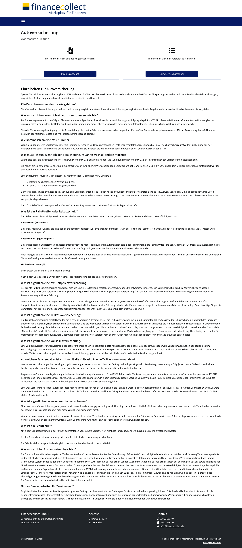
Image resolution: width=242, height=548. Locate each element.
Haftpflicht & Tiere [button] (80, 21)
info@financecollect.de (172, 526)
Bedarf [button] (118, 21)
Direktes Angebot (70, 74)
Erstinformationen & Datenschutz (177, 538)
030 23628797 (167, 519)
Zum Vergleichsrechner (172, 74)
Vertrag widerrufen (212, 542)
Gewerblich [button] (151, 21)
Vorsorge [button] (31, 21)
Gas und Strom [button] (194, 21)
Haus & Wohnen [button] (103, 21)
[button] (23, 22)
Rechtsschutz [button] (133, 21)
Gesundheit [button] (46, 21)
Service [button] (210, 21)
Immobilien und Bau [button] (171, 21)
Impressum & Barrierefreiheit (207, 538)
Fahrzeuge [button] (61, 21)
